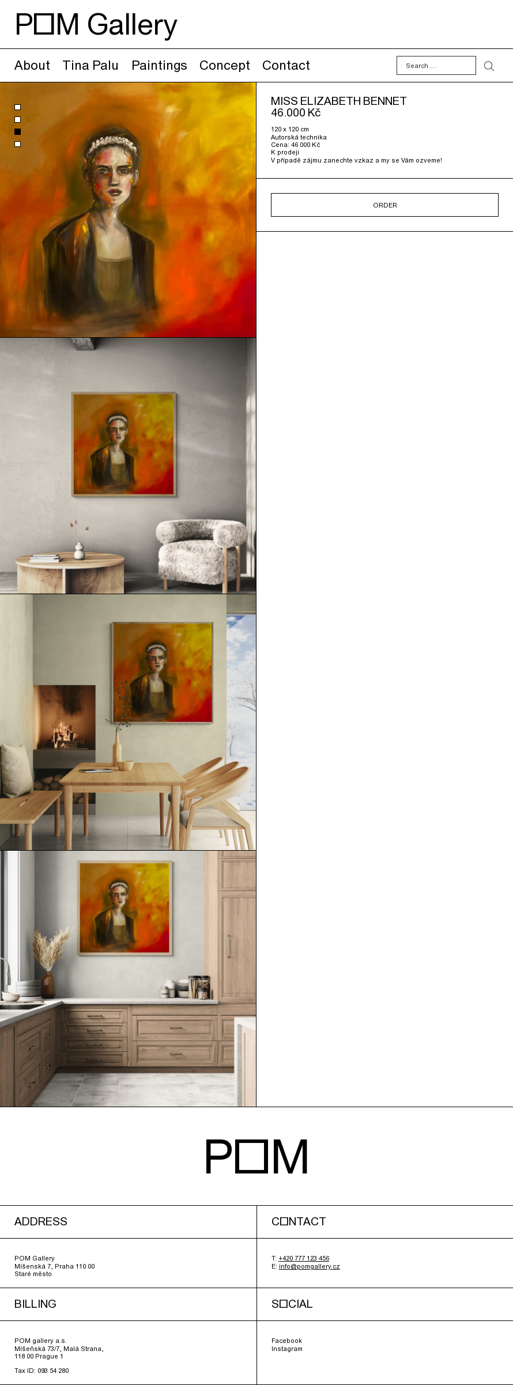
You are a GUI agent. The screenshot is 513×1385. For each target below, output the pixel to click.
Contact (286, 65)
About (32, 65)
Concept (224, 65)
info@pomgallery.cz (309, 1266)
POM (257, 1156)
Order (385, 205)
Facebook (286, 1340)
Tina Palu (90, 65)
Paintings (159, 65)
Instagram (287, 1348)
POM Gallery (96, 24)
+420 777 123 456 (303, 1258)
